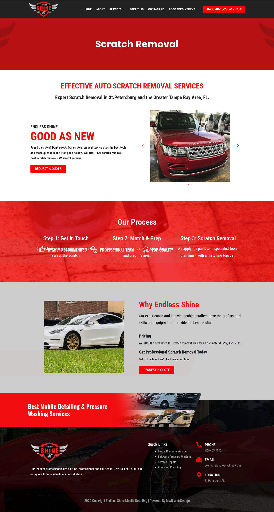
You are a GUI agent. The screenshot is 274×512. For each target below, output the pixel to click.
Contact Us (156, 9)
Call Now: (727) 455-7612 (224, 9)
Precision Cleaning (169, 467)
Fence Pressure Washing (173, 451)
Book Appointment (182, 9)
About (100, 9)
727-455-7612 (213, 450)
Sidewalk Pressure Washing (175, 457)
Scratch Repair (167, 462)
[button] (143, 146)
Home (88, 9)
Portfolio (137, 9)
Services (115, 9)
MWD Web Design (178, 500)
